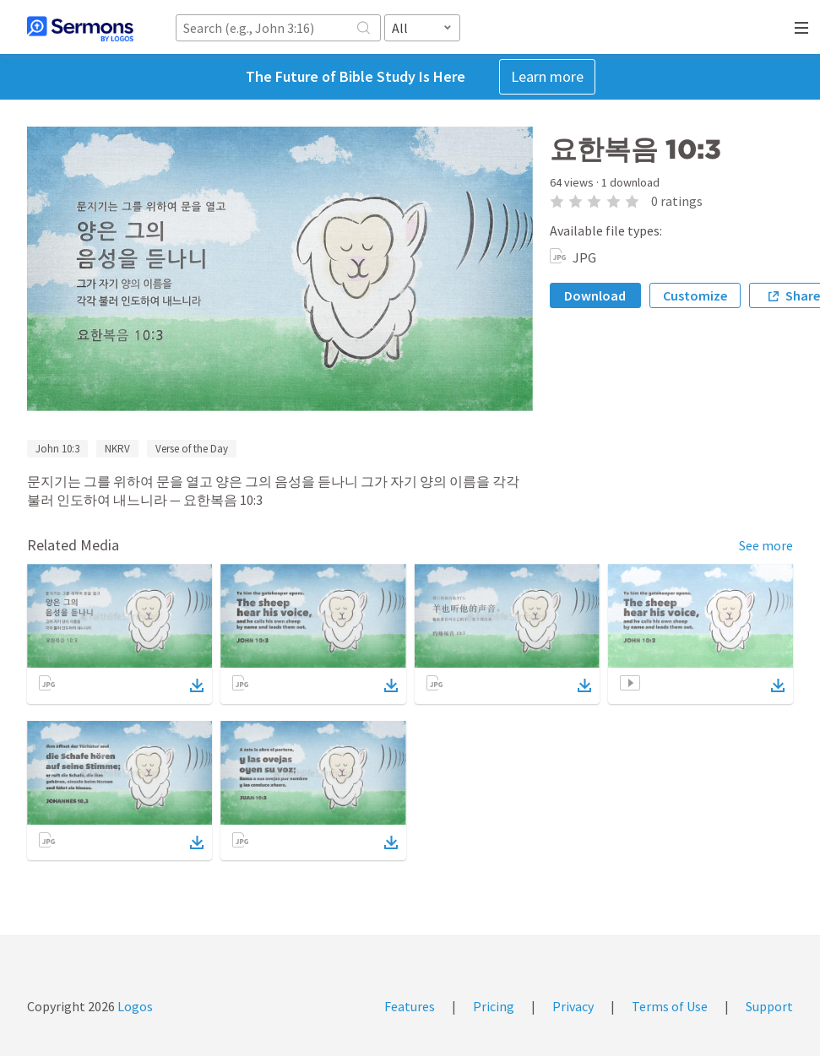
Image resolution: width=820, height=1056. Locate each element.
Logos (134, 1006)
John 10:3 (57, 448)
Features (409, 1006)
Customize (695, 295)
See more (766, 545)
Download (595, 295)
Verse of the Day (191, 448)
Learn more (547, 76)
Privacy (573, 1006)
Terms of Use (670, 1006)
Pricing (493, 1006)
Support (769, 1006)
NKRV (117, 448)
